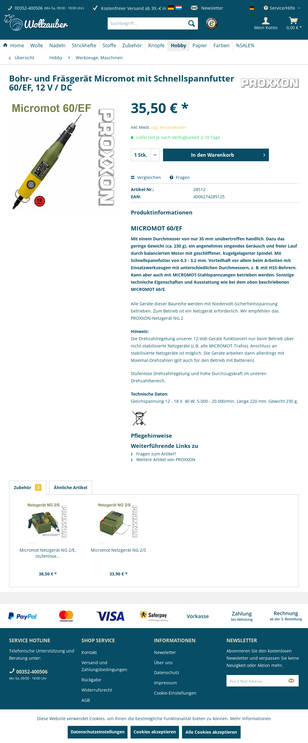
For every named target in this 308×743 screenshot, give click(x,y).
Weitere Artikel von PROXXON (163, 459)
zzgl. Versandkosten (168, 127)
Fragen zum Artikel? (153, 454)
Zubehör (28, 487)
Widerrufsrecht (97, 690)
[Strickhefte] (84, 45)
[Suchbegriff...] (153, 23)
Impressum (165, 683)
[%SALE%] (245, 45)
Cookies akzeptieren (155, 732)
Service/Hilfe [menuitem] (280, 8)
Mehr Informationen (250, 718)
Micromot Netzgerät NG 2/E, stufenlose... (48, 553)
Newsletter (207, 8)
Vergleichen (146, 177)
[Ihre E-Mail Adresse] (255, 680)
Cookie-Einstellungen (175, 693)
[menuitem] (162, 23)
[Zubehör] (132, 45)
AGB (86, 700)
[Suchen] (191, 23)
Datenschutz (166, 672)
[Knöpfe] (156, 45)
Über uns (163, 662)
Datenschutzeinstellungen (98, 732)
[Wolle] (36, 45)
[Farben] (222, 45)
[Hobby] (178, 45)
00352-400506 (29, 8)
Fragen (180, 177)
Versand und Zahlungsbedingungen (104, 666)
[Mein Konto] (265, 23)
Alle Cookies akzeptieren (211, 732)
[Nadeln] (57, 45)
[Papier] (199, 45)
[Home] (13, 45)
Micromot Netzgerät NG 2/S (118, 550)
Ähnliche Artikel (70, 487)
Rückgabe (91, 680)
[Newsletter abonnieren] (291, 680)
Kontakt (89, 652)
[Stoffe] (109, 45)
